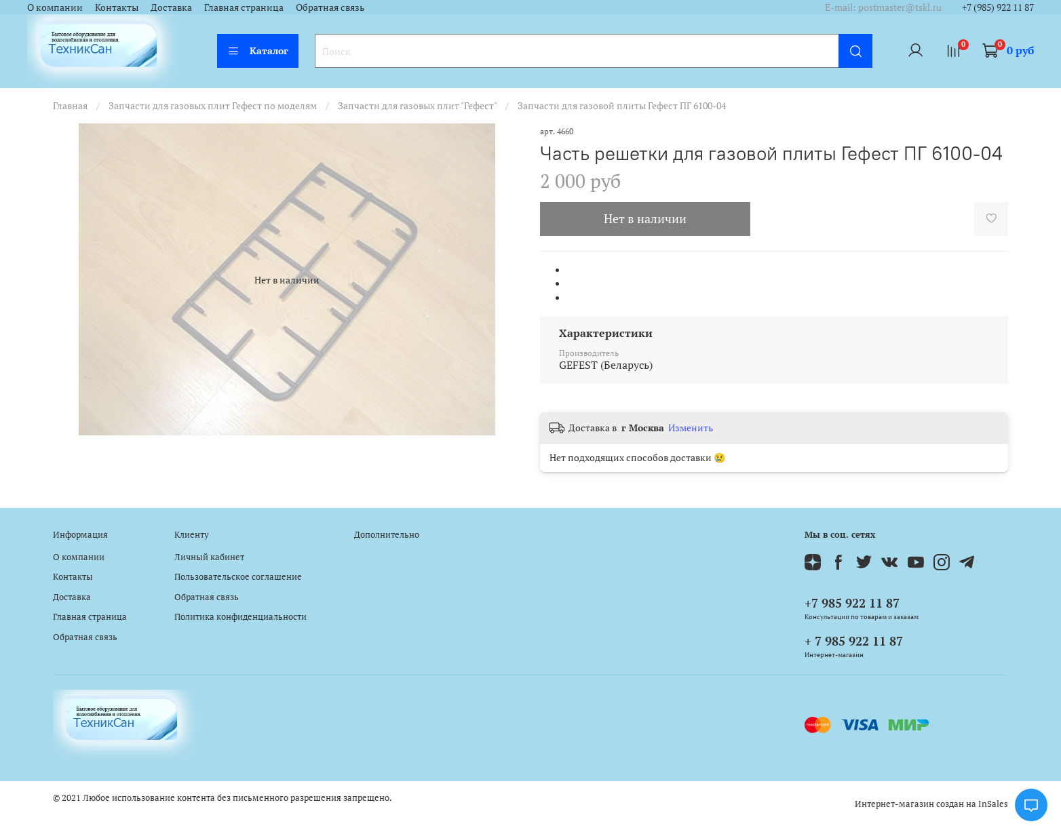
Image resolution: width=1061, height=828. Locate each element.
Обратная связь (330, 7)
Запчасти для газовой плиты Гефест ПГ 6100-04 (622, 105)
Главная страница (244, 7)
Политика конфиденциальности (240, 617)
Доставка (171, 7)
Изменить (690, 428)
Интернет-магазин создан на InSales (931, 804)
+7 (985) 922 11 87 (998, 7)
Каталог (257, 50)
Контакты (116, 7)
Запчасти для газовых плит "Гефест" (417, 105)
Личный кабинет (209, 557)
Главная (70, 105)
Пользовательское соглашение (238, 577)
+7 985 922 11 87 (852, 603)
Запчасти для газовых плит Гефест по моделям (213, 105)
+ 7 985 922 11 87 (854, 641)
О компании (55, 7)
